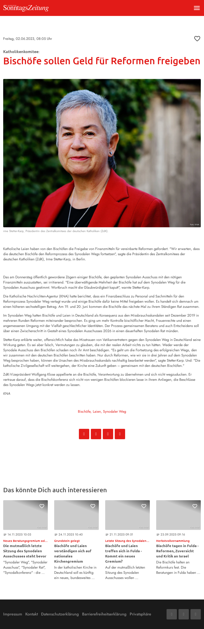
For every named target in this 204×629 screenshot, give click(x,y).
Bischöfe (84, 411)
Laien (97, 411)
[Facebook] (172, 614)
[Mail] (183, 614)
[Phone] (195, 614)
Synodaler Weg (114, 411)
